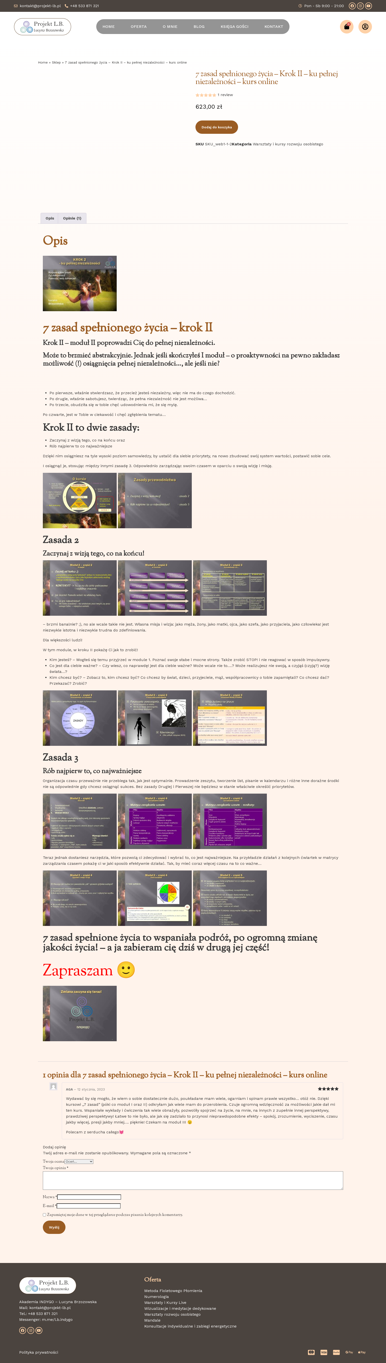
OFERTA (139, 26)
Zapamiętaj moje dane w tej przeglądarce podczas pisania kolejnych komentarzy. (115, 1215)
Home (43, 62)
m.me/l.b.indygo (57, 1319)
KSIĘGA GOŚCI (234, 26)
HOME (108, 26)
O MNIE (170, 26)
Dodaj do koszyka (217, 127)
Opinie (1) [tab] (72, 218)
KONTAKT (273, 26)
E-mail (50, 1206)
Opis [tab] (50, 218)
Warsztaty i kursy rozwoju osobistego (288, 144)
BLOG (199, 26)
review (225, 94)
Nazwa (50, 1197)
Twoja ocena (53, 1162)
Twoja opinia (55, 1168)
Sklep (56, 62)
